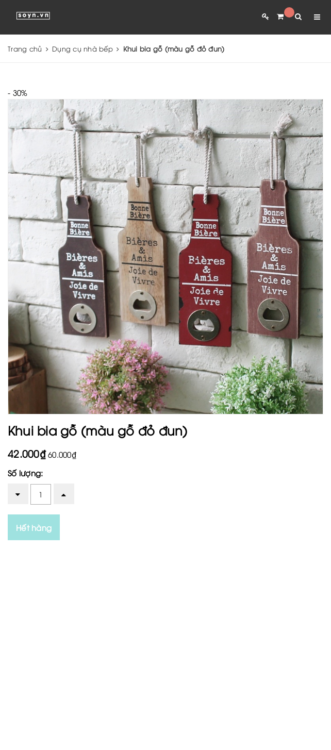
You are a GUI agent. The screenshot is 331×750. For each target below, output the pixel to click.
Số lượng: (25, 473)
